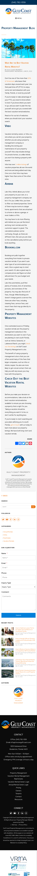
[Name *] (18, 557)
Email (3, 563)
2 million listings (21, 164)
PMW (22, 822)
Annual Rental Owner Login (18, 785)
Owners (18, 791)
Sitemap (14, 825)
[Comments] (18, 602)
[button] (3, 519)
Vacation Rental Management (18, 776)
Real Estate (7, 538)
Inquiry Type (6, 583)
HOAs (5, 535)
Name (3, 553)
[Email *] (18, 567)
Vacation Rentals (8, 541)
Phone (3, 573)
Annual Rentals (8, 532)
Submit (18, 615)
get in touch (15, 425)
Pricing (18, 788)
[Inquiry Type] (18, 587)
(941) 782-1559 (18, 2)
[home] (18, 11)
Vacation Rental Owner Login (18, 782)
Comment (5, 592)
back (4, 496)
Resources (18, 799)
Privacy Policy (23, 825)
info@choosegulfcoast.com (21, 742)
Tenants (18, 793)
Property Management (18, 773)
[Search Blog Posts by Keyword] (16, 506)
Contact (18, 796)
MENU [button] (18, 18)
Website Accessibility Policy (18, 843)
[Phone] (18, 577)
